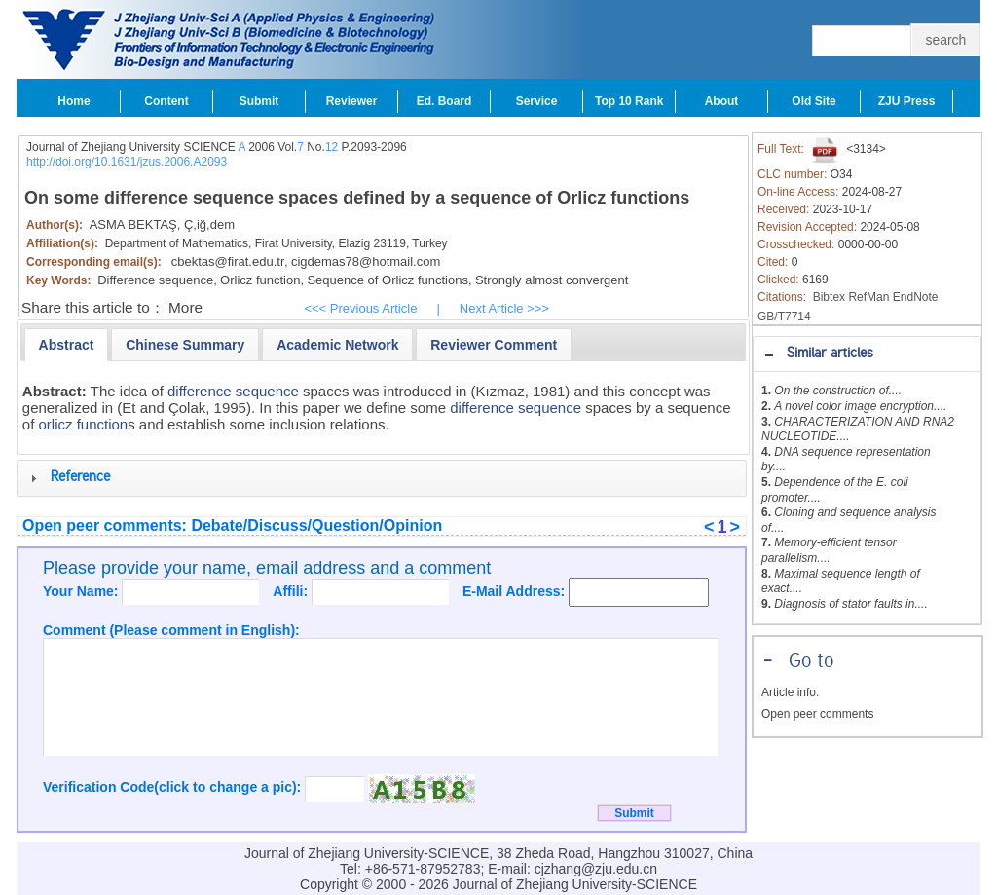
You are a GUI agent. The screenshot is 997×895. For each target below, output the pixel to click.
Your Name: (82, 591)
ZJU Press (907, 101)
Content (166, 101)
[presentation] (66, 344)
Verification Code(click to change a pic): (174, 787)
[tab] (867, 354)
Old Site (813, 101)
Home (73, 101)
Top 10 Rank (629, 101)
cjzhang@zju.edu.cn (596, 868)
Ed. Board (444, 101)
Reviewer (352, 101)
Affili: (292, 591)
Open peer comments (817, 714)
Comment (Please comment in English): (171, 630)
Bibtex (829, 297)
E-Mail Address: (515, 591)
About (722, 101)
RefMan (868, 297)
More (185, 307)
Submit (259, 101)
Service (537, 101)
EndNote (916, 297)
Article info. (790, 692)
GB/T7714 (784, 316)
